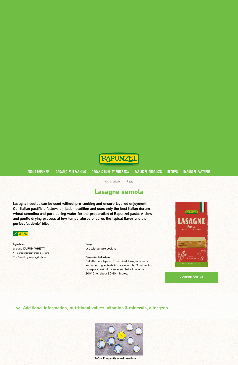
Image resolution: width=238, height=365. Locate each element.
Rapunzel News (78, 290)
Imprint (60, 340)
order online (192, 178)
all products (112, 82)
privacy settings (109, 340)
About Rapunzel (39, 72)
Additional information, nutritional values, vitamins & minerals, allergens (90, 208)
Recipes (172, 72)
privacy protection (81, 340)
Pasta (129, 82)
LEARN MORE (27, 321)
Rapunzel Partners (196, 72)
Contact (193, 3)
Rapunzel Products (148, 72)
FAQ (71, 308)
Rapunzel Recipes (80, 302)
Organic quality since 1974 (110, 72)
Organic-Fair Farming (71, 72)
